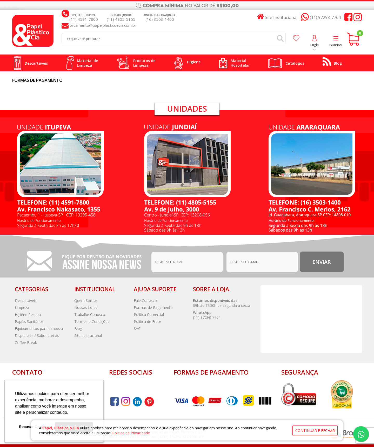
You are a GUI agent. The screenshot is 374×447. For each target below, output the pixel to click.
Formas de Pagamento (153, 307)
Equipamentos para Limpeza (39, 328)
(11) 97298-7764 (207, 317)
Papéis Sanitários (29, 321)
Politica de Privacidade (131, 432)
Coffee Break (26, 342)
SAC (137, 328)
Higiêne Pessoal (28, 314)
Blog (78, 328)
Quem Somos (86, 300)
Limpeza (22, 307)
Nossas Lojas (85, 307)
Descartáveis (26, 300)
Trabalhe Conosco (89, 314)
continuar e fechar (315, 430)
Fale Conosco (145, 300)
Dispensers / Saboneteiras (37, 335)
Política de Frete (147, 321)
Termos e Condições (91, 321)
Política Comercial (149, 314)
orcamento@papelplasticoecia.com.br (102, 25)
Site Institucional (88, 335)
